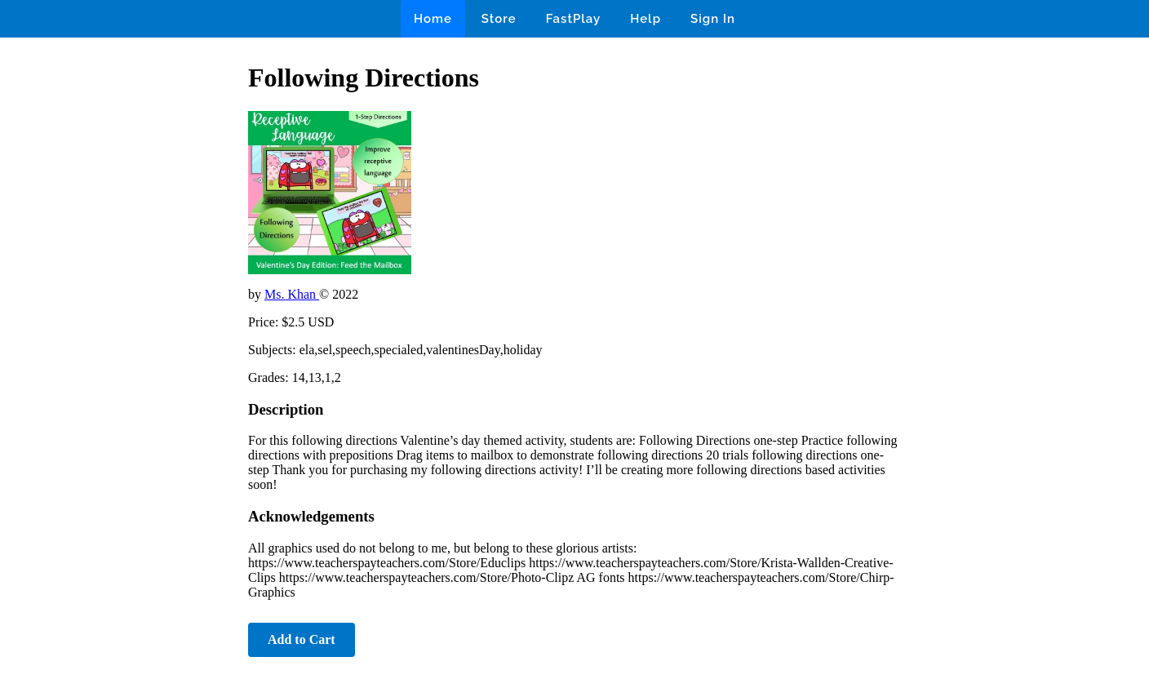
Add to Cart (301, 639)
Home (433, 18)
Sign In (712, 18)
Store (499, 18)
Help (645, 18)
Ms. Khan (291, 294)
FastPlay (573, 18)
